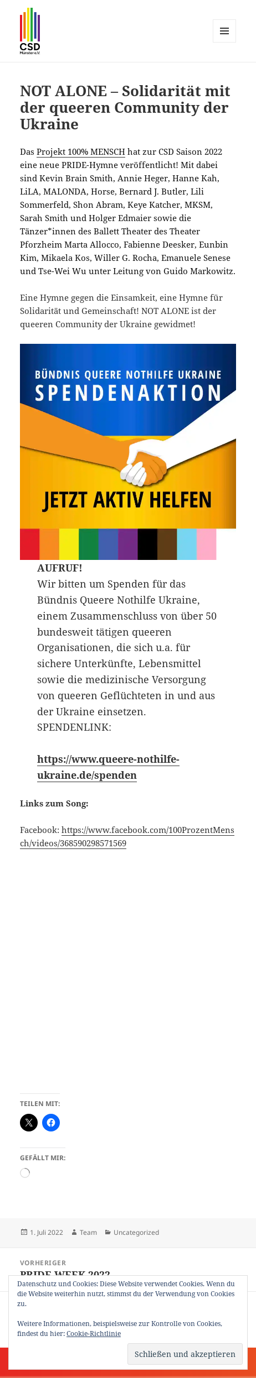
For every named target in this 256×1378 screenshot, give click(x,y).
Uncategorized (136, 1232)
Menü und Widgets (224, 42)
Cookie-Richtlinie (93, 1333)
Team (88, 1232)
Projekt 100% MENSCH (81, 151)
